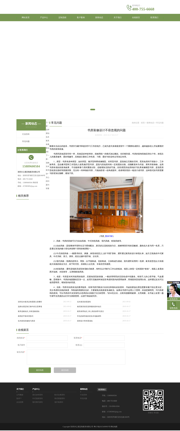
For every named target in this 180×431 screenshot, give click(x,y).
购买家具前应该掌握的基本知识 (89, 307)
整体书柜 (109, 237)
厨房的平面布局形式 (25, 317)
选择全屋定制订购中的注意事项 (30, 307)
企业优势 (19, 403)
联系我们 (154, 18)
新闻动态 (99, 18)
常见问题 (26, 142)
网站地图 (113, 427)
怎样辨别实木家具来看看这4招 (47, 141)
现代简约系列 (37, 403)
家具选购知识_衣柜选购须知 (28, 312)
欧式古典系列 (59, 395)
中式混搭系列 (37, 399)
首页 (143, 123)
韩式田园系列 (59, 399)
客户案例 (81, 18)
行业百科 (26, 135)
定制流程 (62, 18)
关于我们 (118, 18)
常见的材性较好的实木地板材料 (89, 317)
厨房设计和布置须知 (85, 321)
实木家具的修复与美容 (26, 321)
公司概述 (19, 395)
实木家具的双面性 (84, 302)
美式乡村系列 (37, 395)
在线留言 (136, 18)
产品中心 (44, 18)
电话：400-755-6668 (109, 401)
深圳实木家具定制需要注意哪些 (30, 302)
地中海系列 (58, 403)
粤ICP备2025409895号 (102, 427)
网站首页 (26, 18)
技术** (19, 399)
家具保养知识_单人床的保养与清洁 (90, 312)
